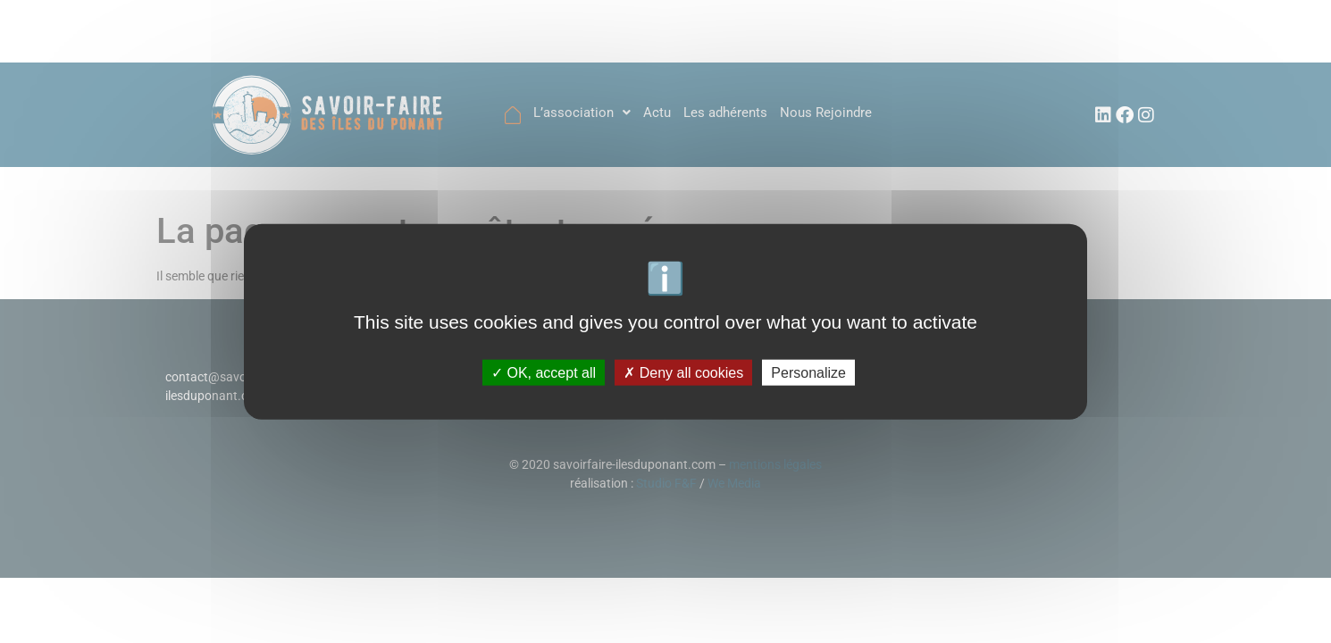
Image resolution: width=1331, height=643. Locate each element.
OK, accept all (543, 372)
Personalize (808, 372)
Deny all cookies (683, 372)
